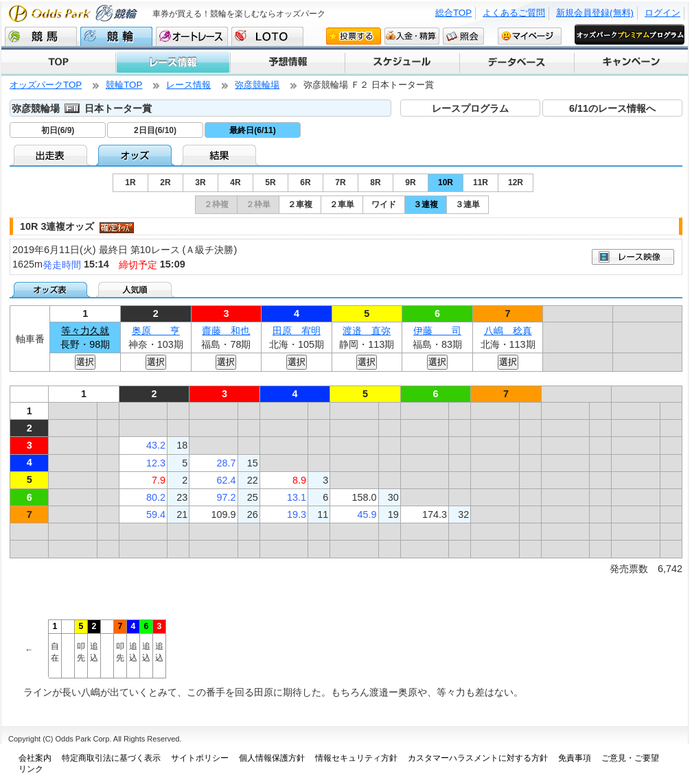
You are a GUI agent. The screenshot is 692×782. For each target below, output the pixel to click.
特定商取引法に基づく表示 (111, 758)
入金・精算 (411, 36)
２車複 (300, 204)
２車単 (342, 204)
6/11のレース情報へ (612, 108)
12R (515, 182)
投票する (353, 36)
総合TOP (453, 13)
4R (235, 182)
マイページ (530, 36)
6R (305, 182)
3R (200, 182)
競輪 (116, 36)
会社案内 (35, 758)
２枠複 (216, 204)
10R (445, 182)
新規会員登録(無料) (595, 13)
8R (375, 182)
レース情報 (172, 62)
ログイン (662, 13)
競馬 (41, 36)
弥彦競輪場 (257, 85)
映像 (633, 257)
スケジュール (401, 62)
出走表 (52, 155)
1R (130, 182)
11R (480, 182)
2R (165, 182)
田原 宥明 (297, 330)
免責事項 (574, 758)
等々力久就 (85, 330)
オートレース (192, 36)
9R (410, 182)
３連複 (425, 204)
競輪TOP (124, 85)
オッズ (136, 155)
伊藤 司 (437, 330)
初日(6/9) (58, 130)
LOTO (267, 36)
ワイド (383, 204)
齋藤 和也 (226, 330)
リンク (31, 769)
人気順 (136, 289)
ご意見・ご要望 (630, 758)
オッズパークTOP (46, 85)
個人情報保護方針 (272, 758)
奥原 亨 (156, 330)
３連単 (467, 204)
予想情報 (286, 62)
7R (340, 182)
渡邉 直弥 (367, 330)
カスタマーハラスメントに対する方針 (478, 758)
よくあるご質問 (514, 13)
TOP (58, 62)
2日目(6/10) (155, 130)
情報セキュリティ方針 (356, 758)
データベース (516, 62)
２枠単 (258, 204)
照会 (463, 36)
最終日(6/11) (252, 130)
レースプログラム (470, 108)
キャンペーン (630, 62)
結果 (220, 155)
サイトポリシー (200, 758)
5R (270, 182)
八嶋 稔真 (508, 330)
